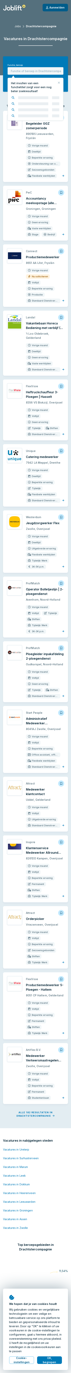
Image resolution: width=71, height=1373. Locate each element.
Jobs (18, 26)
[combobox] (35, 71)
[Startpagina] (14, 8)
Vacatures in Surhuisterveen (21, 1158)
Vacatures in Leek (14, 1175)
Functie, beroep (15, 65)
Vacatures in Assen (15, 1219)
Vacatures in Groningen (18, 1210)
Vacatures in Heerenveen (19, 1193)
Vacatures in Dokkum (16, 1184)
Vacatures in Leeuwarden (19, 1201)
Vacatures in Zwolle (15, 1227)
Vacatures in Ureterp (16, 1149)
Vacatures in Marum (15, 1167)
